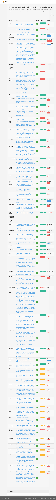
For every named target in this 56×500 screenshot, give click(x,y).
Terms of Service (42, 498)
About (26, 498)
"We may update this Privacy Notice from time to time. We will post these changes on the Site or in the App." (25, 407)
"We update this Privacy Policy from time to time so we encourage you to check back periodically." (25, 370)
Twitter (6, 498)
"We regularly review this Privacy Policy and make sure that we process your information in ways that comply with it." (25, 380)
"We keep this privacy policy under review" (25, 230)
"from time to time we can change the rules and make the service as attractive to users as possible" (25, 365)
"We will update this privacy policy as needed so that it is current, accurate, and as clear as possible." (25, 201)
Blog (33, 498)
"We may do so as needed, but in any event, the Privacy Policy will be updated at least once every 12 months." (25, 189)
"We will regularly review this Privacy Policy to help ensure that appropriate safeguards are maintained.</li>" (25, 360)
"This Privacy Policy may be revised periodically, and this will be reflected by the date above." (25, 375)
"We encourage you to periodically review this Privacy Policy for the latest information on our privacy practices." (25, 446)
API (9, 498)
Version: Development (51, 498)
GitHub (2, 498)
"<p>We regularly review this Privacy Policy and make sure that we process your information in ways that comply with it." (25, 273)
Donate (36, 498)
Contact (29, 498)
